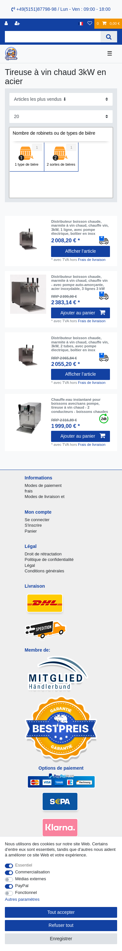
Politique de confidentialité (49, 559)
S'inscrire (33, 525)
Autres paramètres (22, 899)
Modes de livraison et (44, 496)
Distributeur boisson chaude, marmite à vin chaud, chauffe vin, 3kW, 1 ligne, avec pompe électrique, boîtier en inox (80, 227)
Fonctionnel (26, 892)
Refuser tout (60, 925)
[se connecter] (6, 24)
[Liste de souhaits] (89, 24)
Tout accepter (61, 912)
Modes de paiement (43, 485)
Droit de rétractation (43, 553)
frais (29, 491)
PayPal (22, 885)
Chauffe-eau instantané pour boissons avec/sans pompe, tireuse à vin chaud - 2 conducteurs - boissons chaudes (79, 406)
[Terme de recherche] (53, 36)
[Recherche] (109, 36)
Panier (31, 531)
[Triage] (61, 99)
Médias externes (30, 878)
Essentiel (24, 865)
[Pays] (81, 24)
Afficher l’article (80, 251)
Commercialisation (32, 871)
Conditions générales (44, 570)
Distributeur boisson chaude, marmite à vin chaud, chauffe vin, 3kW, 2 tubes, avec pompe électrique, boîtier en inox (80, 344)
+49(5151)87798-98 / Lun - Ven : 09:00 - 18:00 (60, 9)
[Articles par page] (61, 116)
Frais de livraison (92, 260)
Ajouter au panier (83, 312)
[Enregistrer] (17, 24)
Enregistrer (61, 938)
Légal (30, 565)
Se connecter (37, 519)
